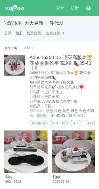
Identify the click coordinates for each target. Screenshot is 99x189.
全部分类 (52, 33)
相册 (19, 33)
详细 (90, 123)
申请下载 (58, 123)
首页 (8, 33)
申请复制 (38, 123)
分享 (75, 123)
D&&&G (27, 48)
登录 (60, 7)
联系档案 (33, 33)
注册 (74, 7)
